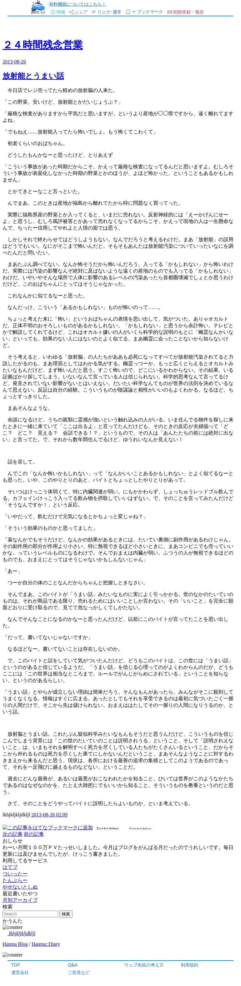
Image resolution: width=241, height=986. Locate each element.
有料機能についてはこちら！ (77, 4)
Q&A (73, 965)
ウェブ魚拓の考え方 (144, 965)
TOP (15, 965)
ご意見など (79, 972)
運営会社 (20, 972)
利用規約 (189, 965)
